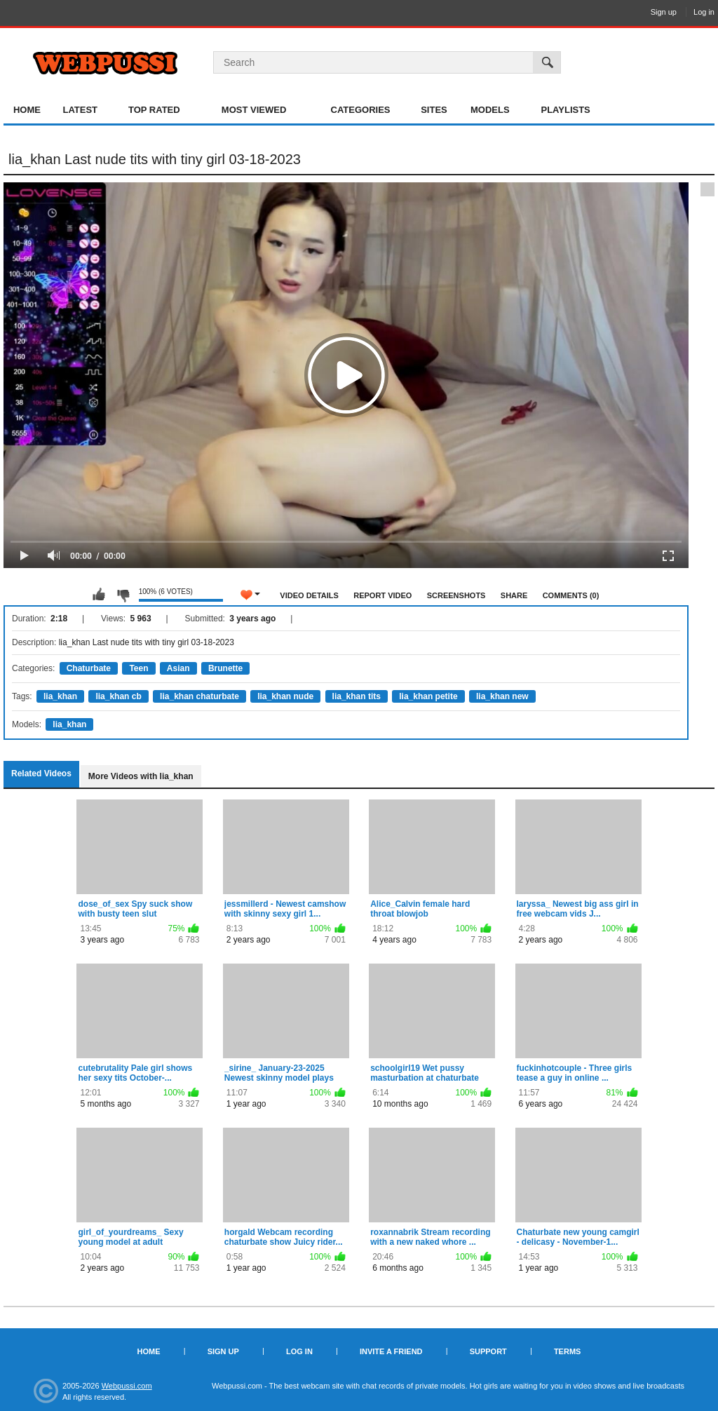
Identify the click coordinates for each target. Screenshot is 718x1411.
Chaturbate (89, 668)
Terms (567, 1351)
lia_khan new (502, 696)
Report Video (382, 595)
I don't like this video (123, 594)
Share (514, 595)
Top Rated (154, 109)
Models (490, 109)
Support (488, 1351)
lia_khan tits (356, 696)
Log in (703, 12)
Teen (138, 668)
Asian (178, 668)
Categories (361, 109)
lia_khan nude (285, 696)
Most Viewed (254, 109)
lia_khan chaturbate (199, 696)
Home (27, 109)
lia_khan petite (428, 696)
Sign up (664, 12)
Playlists (565, 109)
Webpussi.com (127, 1386)
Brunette (225, 668)
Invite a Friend (391, 1351)
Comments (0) (571, 595)
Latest (79, 109)
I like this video (99, 594)
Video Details (309, 595)
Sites (434, 109)
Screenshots (456, 595)
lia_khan (60, 696)
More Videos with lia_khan (141, 776)
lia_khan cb (118, 696)
